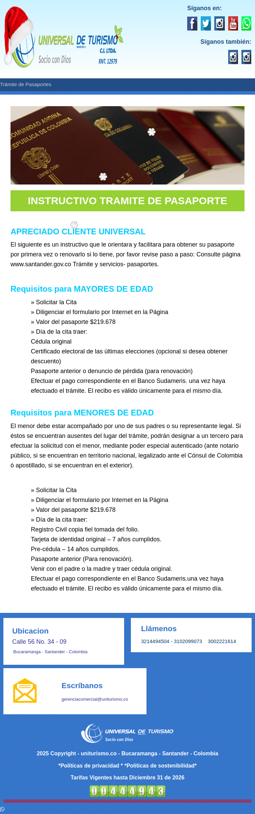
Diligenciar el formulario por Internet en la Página (102, 312)
